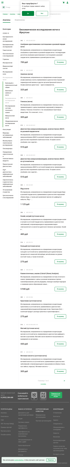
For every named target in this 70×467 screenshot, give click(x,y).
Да (28, 13)
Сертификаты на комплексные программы (24, 434)
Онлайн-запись (6, 434)
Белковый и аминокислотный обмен (11, 85)
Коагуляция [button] (7, 129)
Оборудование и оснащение (58, 428)
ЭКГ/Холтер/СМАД (7, 424)
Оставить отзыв (58, 454)
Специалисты (57, 424)
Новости (56, 433)
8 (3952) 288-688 (7, 397)
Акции (20, 418)
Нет (42, 13)
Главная (5, 14)
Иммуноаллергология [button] (8, 67)
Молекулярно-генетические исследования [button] (7, 143)
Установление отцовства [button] (7, 191)
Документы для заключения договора (25, 414)
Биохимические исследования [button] (8, 46)
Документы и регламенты (22, 450)
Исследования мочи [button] (8, 79)
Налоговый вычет (24, 445)
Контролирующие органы (59, 441)
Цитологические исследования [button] (8, 197)
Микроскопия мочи (10, 117)
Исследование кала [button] (7, 73)
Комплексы (20, 20)
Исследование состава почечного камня (10, 109)
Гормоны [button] (6, 59)
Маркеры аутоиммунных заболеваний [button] (8, 135)
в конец (43, 384)
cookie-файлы (18, 460)
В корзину (60, 62)
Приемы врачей (6, 427)
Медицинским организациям (41, 416)
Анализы (12, 14)
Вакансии (56, 437)
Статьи (20, 455)
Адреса (55, 420)
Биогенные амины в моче (9, 93)
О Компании (57, 413)
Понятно (51, 460)
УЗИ (2, 420)
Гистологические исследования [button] (8, 55)
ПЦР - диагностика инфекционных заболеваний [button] (8, 173)
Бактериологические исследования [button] (8, 39)
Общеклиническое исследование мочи (11, 123)
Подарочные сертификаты (22, 427)
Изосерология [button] (7, 63)
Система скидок (23, 422)
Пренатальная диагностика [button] (8, 165)
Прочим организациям (43, 421)
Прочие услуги (6, 431)
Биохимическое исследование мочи (10, 100)
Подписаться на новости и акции (55, 395)
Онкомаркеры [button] (7, 148)
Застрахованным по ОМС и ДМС (25, 441)
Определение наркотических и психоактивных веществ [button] (8, 156)
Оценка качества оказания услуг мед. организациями (60, 448)
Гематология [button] (7, 50)
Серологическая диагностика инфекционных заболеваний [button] (8, 183)
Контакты (56, 416)
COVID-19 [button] (6, 33)
